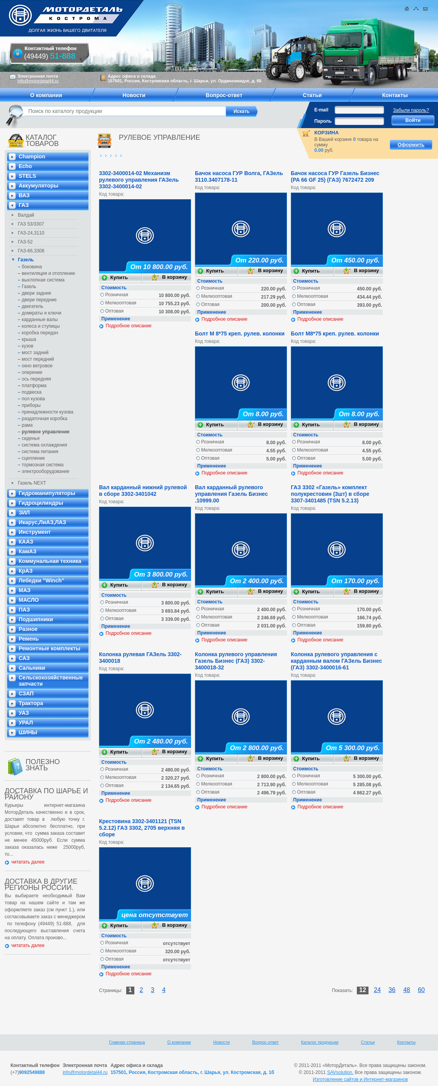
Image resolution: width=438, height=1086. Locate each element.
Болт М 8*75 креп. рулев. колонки (240, 333)
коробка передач (40, 332)
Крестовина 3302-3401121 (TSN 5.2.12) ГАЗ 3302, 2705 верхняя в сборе (142, 828)
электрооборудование (46, 471)
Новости (221, 1042)
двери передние (39, 299)
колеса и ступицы (41, 326)
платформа (34, 385)
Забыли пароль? (411, 110)
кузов (27, 346)
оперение (32, 372)
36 (392, 990)
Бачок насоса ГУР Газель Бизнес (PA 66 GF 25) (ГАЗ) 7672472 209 (335, 176)
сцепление (33, 458)
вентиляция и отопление (48, 273)
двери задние (36, 293)
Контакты (406, 1042)
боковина (32, 266)
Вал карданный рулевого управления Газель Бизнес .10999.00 (231, 494)
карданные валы (40, 319)
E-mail (321, 110)
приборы (31, 405)
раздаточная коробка (45, 418)
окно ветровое (37, 365)
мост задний (35, 352)
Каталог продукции (319, 1042)
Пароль (323, 121)
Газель (26, 259)
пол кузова (33, 398)
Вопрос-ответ (265, 1042)
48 (406, 990)
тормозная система (43, 464)
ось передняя (36, 379)
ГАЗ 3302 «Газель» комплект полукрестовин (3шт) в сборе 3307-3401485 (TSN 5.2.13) (330, 494)
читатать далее (28, 862)
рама (27, 425)
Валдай (26, 215)
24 (377, 990)
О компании (179, 1042)
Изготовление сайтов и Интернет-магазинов (360, 1079)
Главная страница (127, 1042)
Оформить (411, 145)
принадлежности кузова (47, 412)
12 (362, 990)
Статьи (368, 1042)
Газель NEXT (32, 483)
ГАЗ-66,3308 (31, 251)
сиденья (31, 438)
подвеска (32, 392)
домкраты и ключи (41, 313)
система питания (40, 451)
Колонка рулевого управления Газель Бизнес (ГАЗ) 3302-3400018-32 (236, 661)
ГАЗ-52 (25, 242)
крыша (29, 339)
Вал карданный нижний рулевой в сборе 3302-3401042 (143, 490)
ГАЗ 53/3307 (31, 224)
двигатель (32, 306)
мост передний (38, 359)
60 (421, 990)
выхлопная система (43, 280)
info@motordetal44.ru (85, 1072)
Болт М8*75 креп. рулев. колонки (335, 333)
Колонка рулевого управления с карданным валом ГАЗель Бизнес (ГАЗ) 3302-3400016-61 (336, 661)
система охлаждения (44, 445)
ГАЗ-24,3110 (31, 233)
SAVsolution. (340, 1072)
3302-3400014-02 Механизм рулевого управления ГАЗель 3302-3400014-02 (139, 179)
